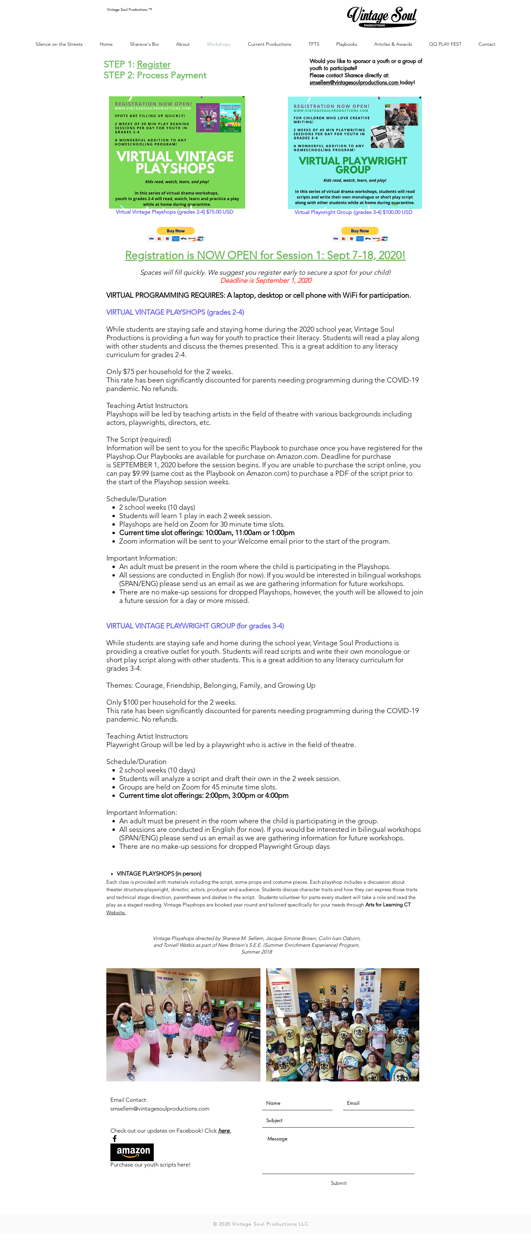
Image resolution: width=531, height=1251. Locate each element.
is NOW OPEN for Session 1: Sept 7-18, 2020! (295, 255)
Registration (154, 255)
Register (153, 64)
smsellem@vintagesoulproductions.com (355, 82)
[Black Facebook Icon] (114, 1138)
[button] (176, 234)
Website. (116, 912)
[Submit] (339, 1183)
